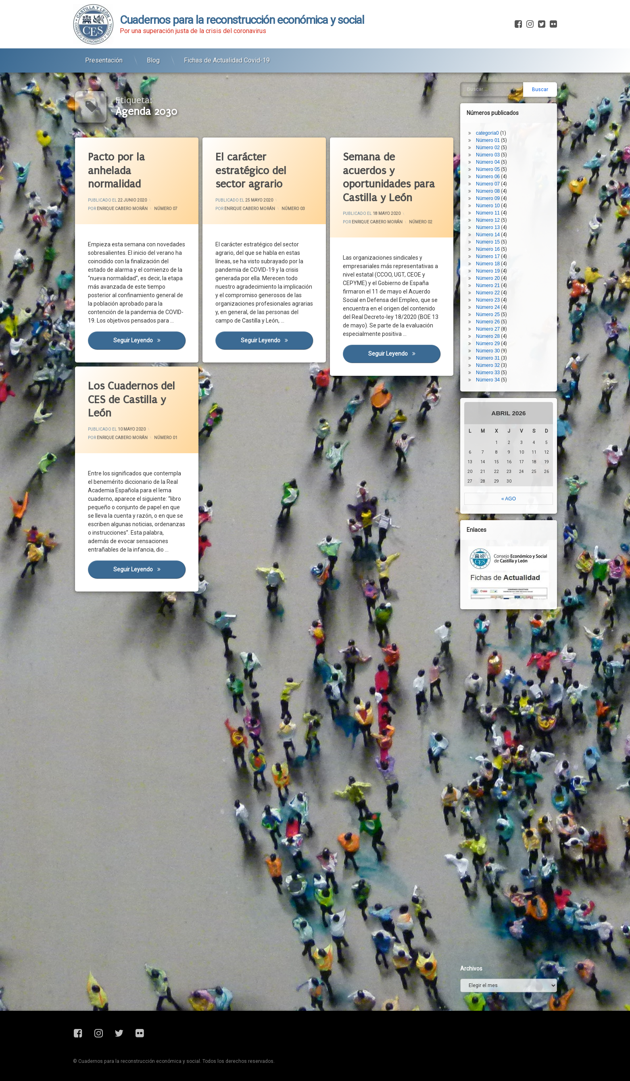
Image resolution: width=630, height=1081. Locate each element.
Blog (153, 52)
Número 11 (498, 129)
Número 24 (498, 223)
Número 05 (498, 85)
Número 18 (498, 180)
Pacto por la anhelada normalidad (115, 168)
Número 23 (498, 216)
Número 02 (419, 223)
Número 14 (498, 151)
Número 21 (498, 201)
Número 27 (498, 245)
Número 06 (498, 93)
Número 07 (164, 209)
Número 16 (498, 165)
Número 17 (498, 172)
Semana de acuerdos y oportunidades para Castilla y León (386, 175)
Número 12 (498, 136)
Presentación (104, 52)
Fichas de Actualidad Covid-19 (227, 52)
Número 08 (498, 107)
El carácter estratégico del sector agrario (249, 169)
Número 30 (498, 267)
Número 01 (143, 443)
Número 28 (498, 252)
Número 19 (498, 187)
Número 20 (498, 194)
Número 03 (291, 209)
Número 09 (498, 114)
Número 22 (498, 209)
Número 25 (498, 230)
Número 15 (498, 158)
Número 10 (498, 122)
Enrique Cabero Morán (121, 208)
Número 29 (498, 259)
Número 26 (498, 238)
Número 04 (498, 78)
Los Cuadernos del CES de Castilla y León (131, 378)
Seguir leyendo (148, 337)
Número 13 (498, 143)
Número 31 (498, 274)
